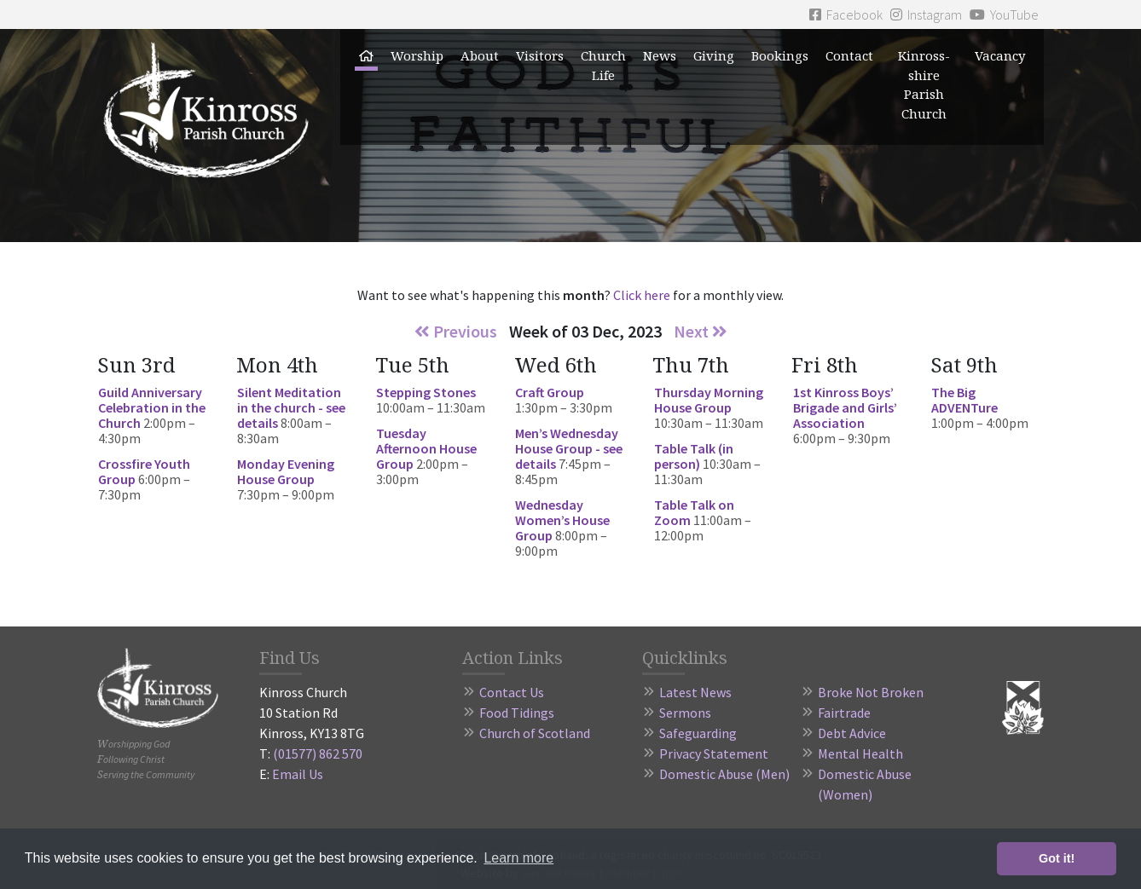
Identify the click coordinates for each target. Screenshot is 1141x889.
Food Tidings (516, 712)
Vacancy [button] (1000, 55)
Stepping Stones (426, 392)
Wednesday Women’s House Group (562, 520)
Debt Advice (852, 733)
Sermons (685, 712)
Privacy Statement (713, 753)
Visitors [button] (540, 55)
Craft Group (549, 392)
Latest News (695, 692)
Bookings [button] (779, 55)
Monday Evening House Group (285, 471)
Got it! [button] (1056, 858)
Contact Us (511, 692)
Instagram (926, 14)
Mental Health (860, 753)
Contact (849, 55)
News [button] (659, 55)
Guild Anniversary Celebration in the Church (152, 407)
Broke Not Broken (871, 692)
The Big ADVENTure (964, 400)
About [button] (479, 55)
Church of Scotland (534, 733)
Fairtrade (844, 712)
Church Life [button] (603, 65)
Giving (713, 55)
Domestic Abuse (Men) (724, 773)
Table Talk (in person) (693, 456)
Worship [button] (417, 55)
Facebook (846, 14)
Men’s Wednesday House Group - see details (569, 448)
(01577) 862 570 (317, 753)
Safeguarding (698, 733)
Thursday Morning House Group (708, 400)
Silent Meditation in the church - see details (291, 407)
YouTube (1004, 14)
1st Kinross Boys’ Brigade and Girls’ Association (845, 407)
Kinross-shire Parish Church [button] (924, 84)
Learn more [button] (518, 858)
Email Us (297, 773)
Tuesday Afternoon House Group (426, 448)
